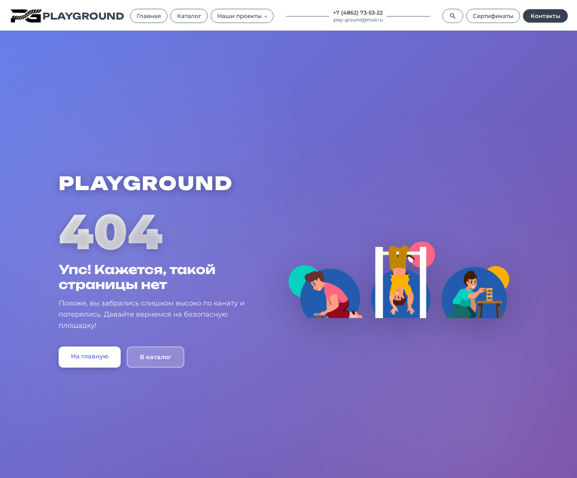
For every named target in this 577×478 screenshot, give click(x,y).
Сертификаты (493, 16)
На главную (89, 356)
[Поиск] (453, 16)
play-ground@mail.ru (358, 20)
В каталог (155, 357)
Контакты (545, 16)
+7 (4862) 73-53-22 (358, 12)
